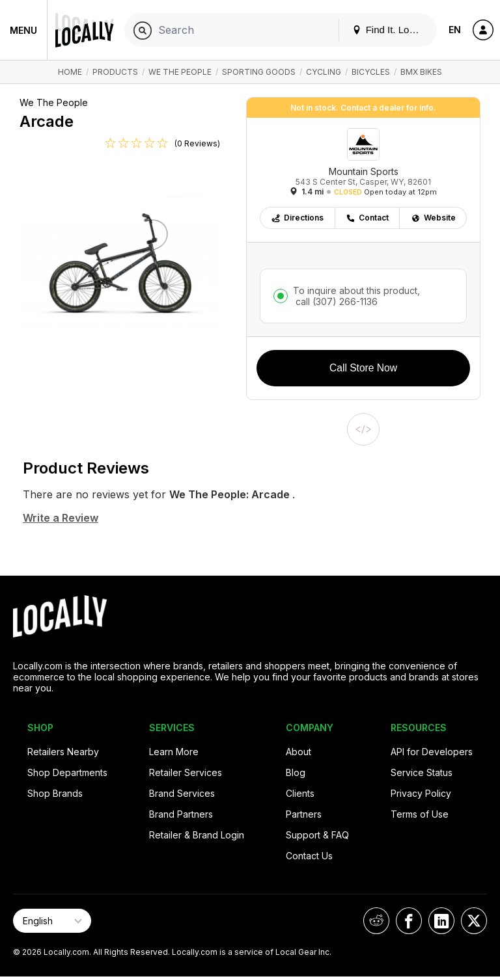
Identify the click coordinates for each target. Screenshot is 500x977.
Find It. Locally (390, 29)
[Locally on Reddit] (376, 920)
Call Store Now (363, 367)
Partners (304, 814)
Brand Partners (181, 814)
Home (70, 72)
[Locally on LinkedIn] (441, 920)
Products (115, 72)
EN (455, 29)
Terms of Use (420, 814)
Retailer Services (185, 772)
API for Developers (432, 751)
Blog (295, 772)
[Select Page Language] (52, 921)
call (335, 301)
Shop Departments (67, 772)
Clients (300, 793)
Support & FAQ (317, 834)
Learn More (174, 751)
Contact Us (309, 855)
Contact (367, 217)
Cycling (323, 72)
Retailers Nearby (63, 751)
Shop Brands (55, 793)
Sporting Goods (259, 72)
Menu (23, 30)
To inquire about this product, (356, 296)
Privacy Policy (421, 793)
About (298, 751)
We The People (180, 72)
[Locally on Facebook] (409, 920)
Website (433, 217)
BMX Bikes (421, 72)
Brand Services (182, 793)
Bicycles (371, 72)
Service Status (421, 772)
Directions (297, 217)
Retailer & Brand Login (196, 834)
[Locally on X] (474, 920)
